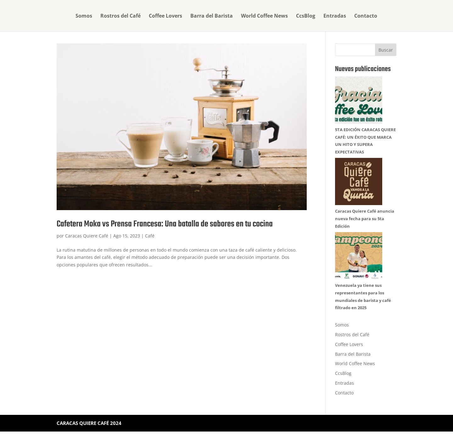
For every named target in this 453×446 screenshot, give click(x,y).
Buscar (385, 50)
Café (149, 236)
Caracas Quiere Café (86, 236)
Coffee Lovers (165, 16)
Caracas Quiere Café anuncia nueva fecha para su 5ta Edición (364, 218)
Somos (84, 16)
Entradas (334, 16)
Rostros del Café (120, 16)
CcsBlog (305, 16)
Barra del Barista (211, 16)
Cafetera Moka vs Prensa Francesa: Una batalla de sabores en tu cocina (165, 224)
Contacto (365, 16)
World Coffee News (264, 16)
